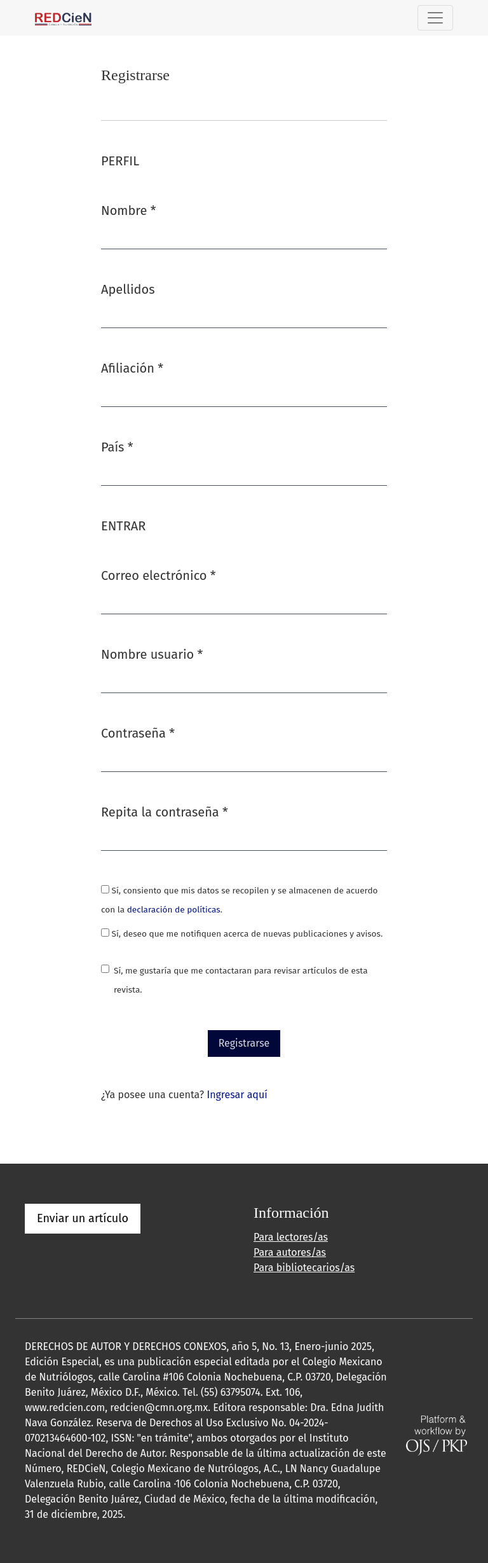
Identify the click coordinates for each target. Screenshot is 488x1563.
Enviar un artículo (82, 1218)
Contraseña (138, 732)
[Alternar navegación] (435, 18)
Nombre (128, 209)
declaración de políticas (173, 909)
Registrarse (244, 1043)
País (117, 446)
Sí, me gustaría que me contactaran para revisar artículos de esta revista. (241, 980)
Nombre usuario (152, 653)
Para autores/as (290, 1252)
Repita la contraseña (164, 811)
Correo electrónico (158, 574)
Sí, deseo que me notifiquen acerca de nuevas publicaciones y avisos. (242, 933)
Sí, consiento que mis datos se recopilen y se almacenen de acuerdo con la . (239, 900)
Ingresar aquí (237, 1095)
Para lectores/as (291, 1237)
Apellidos (128, 289)
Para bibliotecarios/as (304, 1268)
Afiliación (132, 367)
